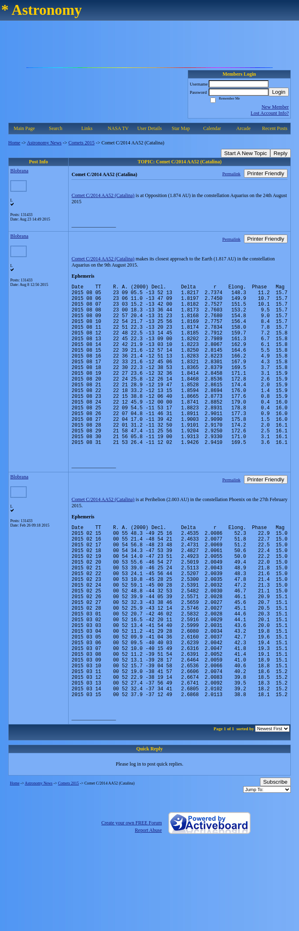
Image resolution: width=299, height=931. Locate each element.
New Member (275, 107)
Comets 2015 (82, 143)
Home (14, 143)
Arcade (243, 128)
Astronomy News (44, 143)
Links (86, 128)
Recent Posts (275, 128)
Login (278, 92)
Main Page (24, 128)
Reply (281, 153)
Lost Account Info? (270, 113)
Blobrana (19, 171)
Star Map (181, 128)
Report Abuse (148, 902)
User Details (149, 128)
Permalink (231, 173)
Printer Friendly (265, 173)
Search (55, 128)
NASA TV (118, 128)
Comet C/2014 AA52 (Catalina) (102, 195)
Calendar (212, 128)
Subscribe (275, 853)
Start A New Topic (245, 153)
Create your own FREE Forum (131, 894)
